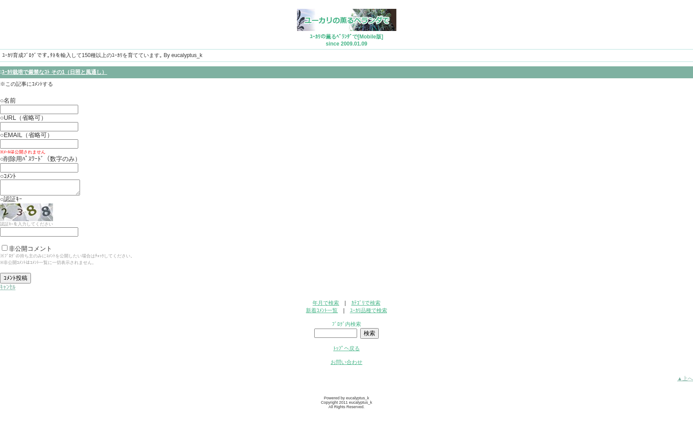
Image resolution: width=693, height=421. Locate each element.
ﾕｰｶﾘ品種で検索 (368, 313)
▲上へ (685, 381)
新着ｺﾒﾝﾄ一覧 (322, 313)
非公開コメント (27, 251)
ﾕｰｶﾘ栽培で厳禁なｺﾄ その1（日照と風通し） (54, 72)
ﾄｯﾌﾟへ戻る (346, 351)
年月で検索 (325, 305)
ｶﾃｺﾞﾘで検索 (366, 305)
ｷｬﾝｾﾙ (7, 289)
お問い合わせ (346, 365)
